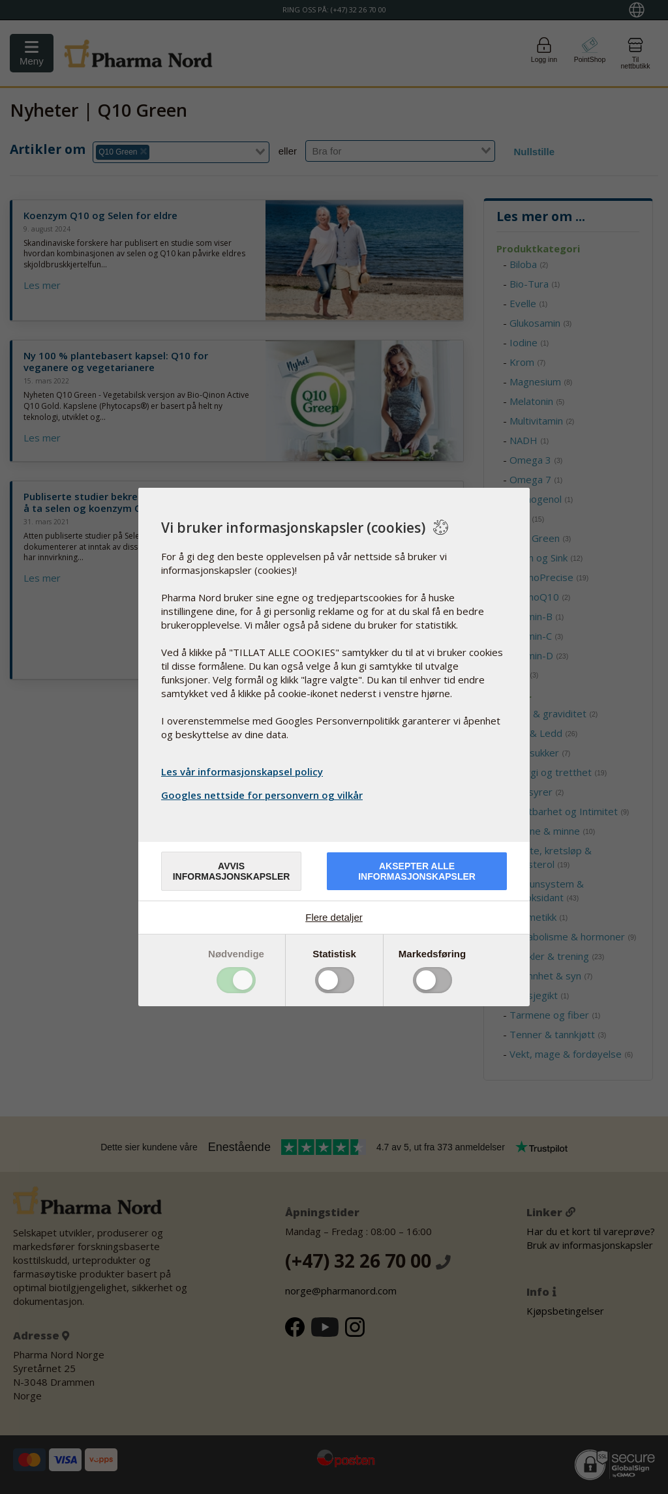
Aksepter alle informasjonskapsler (417, 871)
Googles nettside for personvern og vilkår (263, 794)
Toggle (236, 980)
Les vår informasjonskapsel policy (242, 771)
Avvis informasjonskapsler (231, 871)
